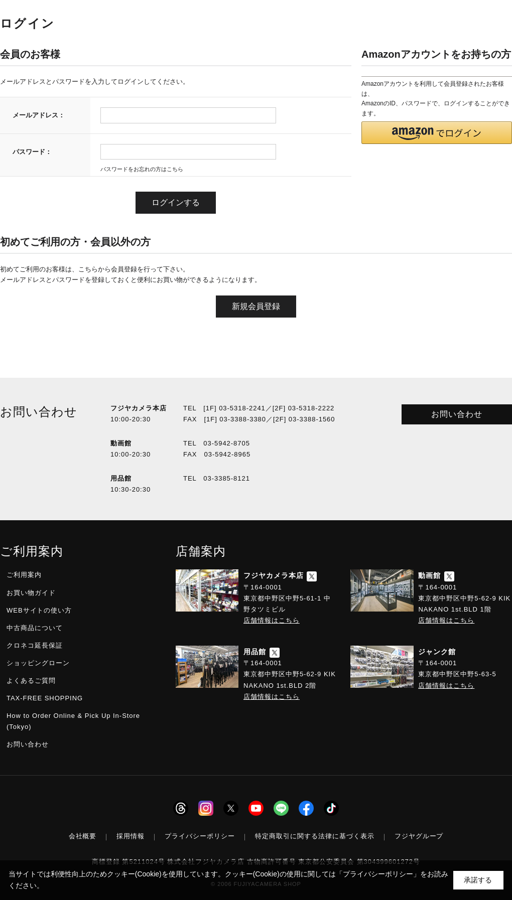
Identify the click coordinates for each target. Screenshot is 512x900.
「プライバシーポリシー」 (378, 874)
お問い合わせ (456, 414)
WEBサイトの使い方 (39, 610)
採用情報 (130, 836)
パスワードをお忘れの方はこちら (141, 169)
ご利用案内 (24, 574)
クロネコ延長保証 (35, 645)
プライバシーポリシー (200, 836)
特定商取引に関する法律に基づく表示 (314, 836)
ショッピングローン (38, 663)
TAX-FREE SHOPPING (45, 698)
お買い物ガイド (31, 592)
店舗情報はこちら (271, 620)
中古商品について (35, 628)
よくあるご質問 (31, 680)
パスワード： (32, 152)
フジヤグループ (419, 836)
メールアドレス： (39, 115)
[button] (436, 132)
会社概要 (83, 836)
